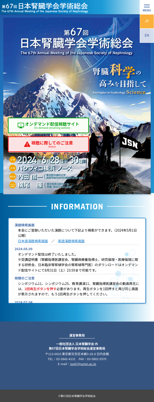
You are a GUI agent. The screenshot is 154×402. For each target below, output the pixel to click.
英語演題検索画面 (71, 240)
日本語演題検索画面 (33, 240)
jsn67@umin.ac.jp (83, 364)
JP (147, 21)
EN (147, 35)
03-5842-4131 (65, 359)
